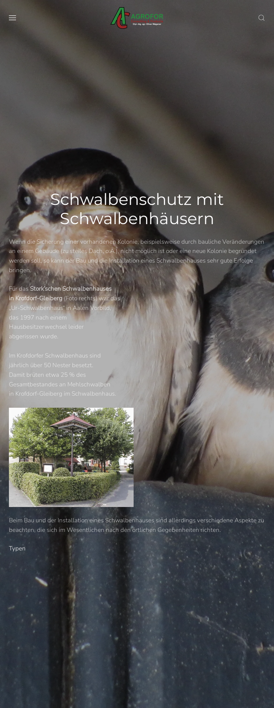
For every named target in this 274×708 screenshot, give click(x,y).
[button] (12, 18)
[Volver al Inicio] (137, 18)
